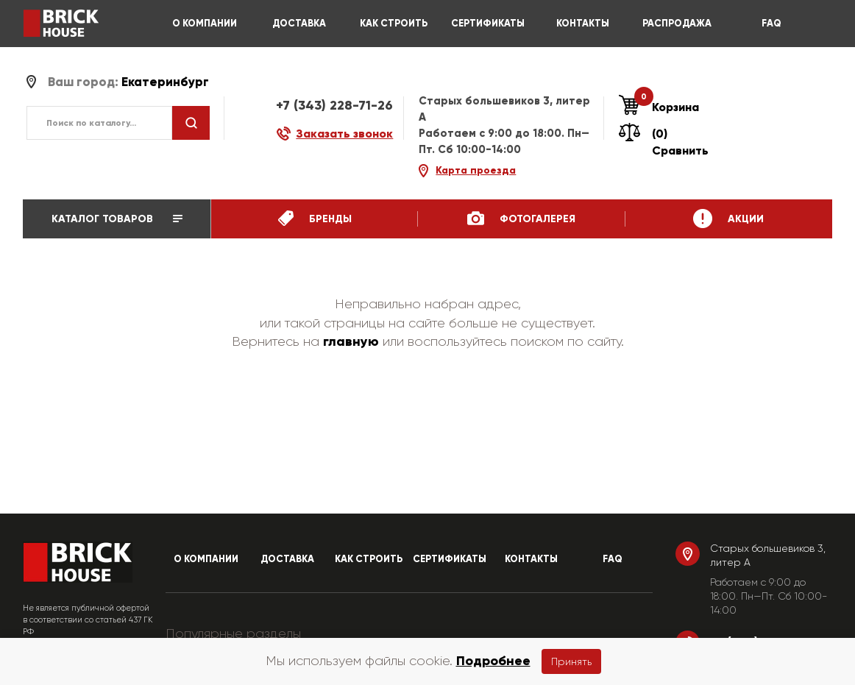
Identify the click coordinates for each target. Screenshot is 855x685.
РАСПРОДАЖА (677, 23)
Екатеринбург (165, 82)
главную (351, 341)
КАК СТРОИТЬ (394, 23)
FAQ (771, 23)
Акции (728, 218)
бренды (315, 218)
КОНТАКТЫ (582, 23)
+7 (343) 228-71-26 (334, 105)
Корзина (659, 107)
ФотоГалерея (521, 218)
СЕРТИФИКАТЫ (488, 23)
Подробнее (493, 661)
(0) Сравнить (664, 141)
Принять (571, 661)
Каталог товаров (117, 219)
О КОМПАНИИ (204, 23)
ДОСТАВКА (299, 23)
